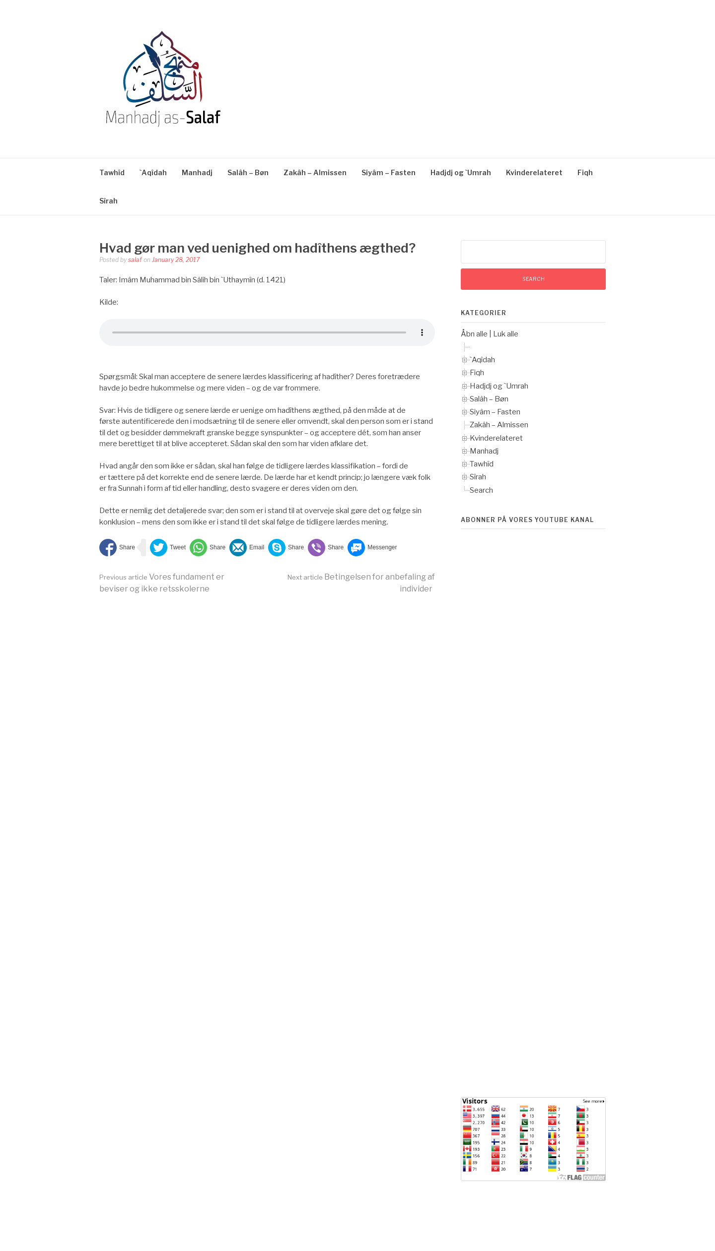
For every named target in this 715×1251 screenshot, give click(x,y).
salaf (135, 259)
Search (481, 490)
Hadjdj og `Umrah (460, 172)
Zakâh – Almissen (315, 172)
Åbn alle (474, 333)
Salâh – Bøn (248, 172)
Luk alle (505, 333)
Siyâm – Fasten (388, 172)
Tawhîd (112, 172)
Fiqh (585, 172)
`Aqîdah (153, 172)
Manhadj (197, 172)
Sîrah (108, 201)
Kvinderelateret (534, 172)
